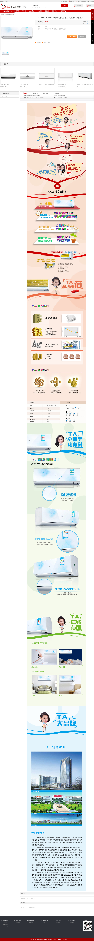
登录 (61, 1)
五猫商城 (65, 939)
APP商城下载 (5, 926)
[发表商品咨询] (32, 907)
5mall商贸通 (5, 924)
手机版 (78, 1)
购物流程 (31, 922)
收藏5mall (72, 1)
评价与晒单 (56, 93)
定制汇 (40, 11)
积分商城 (63, 11)
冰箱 (48, 8)
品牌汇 (24, 11)
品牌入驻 (87, 1)
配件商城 (54, 11)
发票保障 (45, 922)
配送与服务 (46, 93)
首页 (17, 11)
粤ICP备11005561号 (47, 939)
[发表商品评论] (32, 898)
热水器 (42, 8)
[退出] (66, 1)
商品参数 (35, 93)
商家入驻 (18, 922)
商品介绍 (25, 93)
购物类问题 (72, 922)
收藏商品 (82, 36)
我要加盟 (83, 1)
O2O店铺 (31, 11)
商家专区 (92, 1)
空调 (45, 8)
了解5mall (5, 922)
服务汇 (47, 11)
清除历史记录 (4, 96)
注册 (64, 1)
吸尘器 (38, 8)
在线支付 (58, 922)
